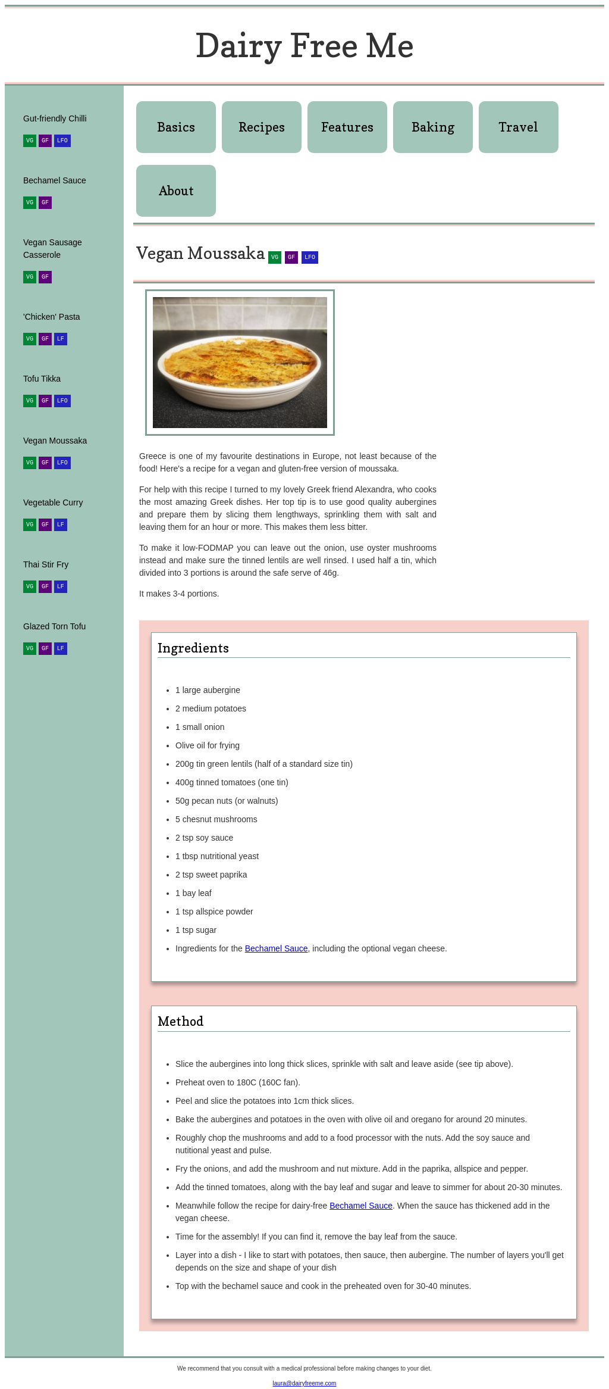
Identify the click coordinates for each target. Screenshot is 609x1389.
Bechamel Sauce (276, 948)
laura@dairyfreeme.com (305, 1383)
